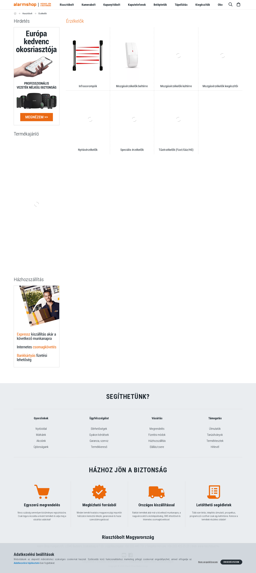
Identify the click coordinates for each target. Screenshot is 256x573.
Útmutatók (215, 428)
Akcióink (41, 441)
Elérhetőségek (99, 428)
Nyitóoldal (41, 428)
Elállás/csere (157, 447)
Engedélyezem (231, 562)
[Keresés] (230, 4)
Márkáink (41, 434)
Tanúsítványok (215, 434)
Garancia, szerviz (99, 441)
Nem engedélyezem (208, 562)
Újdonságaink (41, 447)
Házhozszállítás (157, 441)
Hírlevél (215, 447)
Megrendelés (157, 428)
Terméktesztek (215, 441)
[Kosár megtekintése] (238, 4)
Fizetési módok (157, 434)
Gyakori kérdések (99, 434)
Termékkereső (99, 447)
